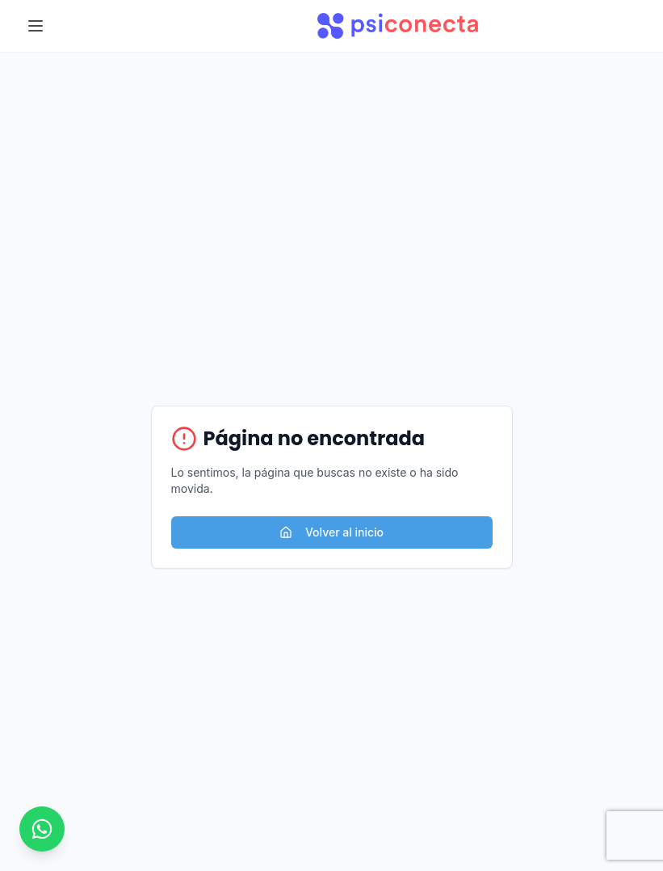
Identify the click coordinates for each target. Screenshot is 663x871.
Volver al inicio (331, 532)
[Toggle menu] (35, 26)
